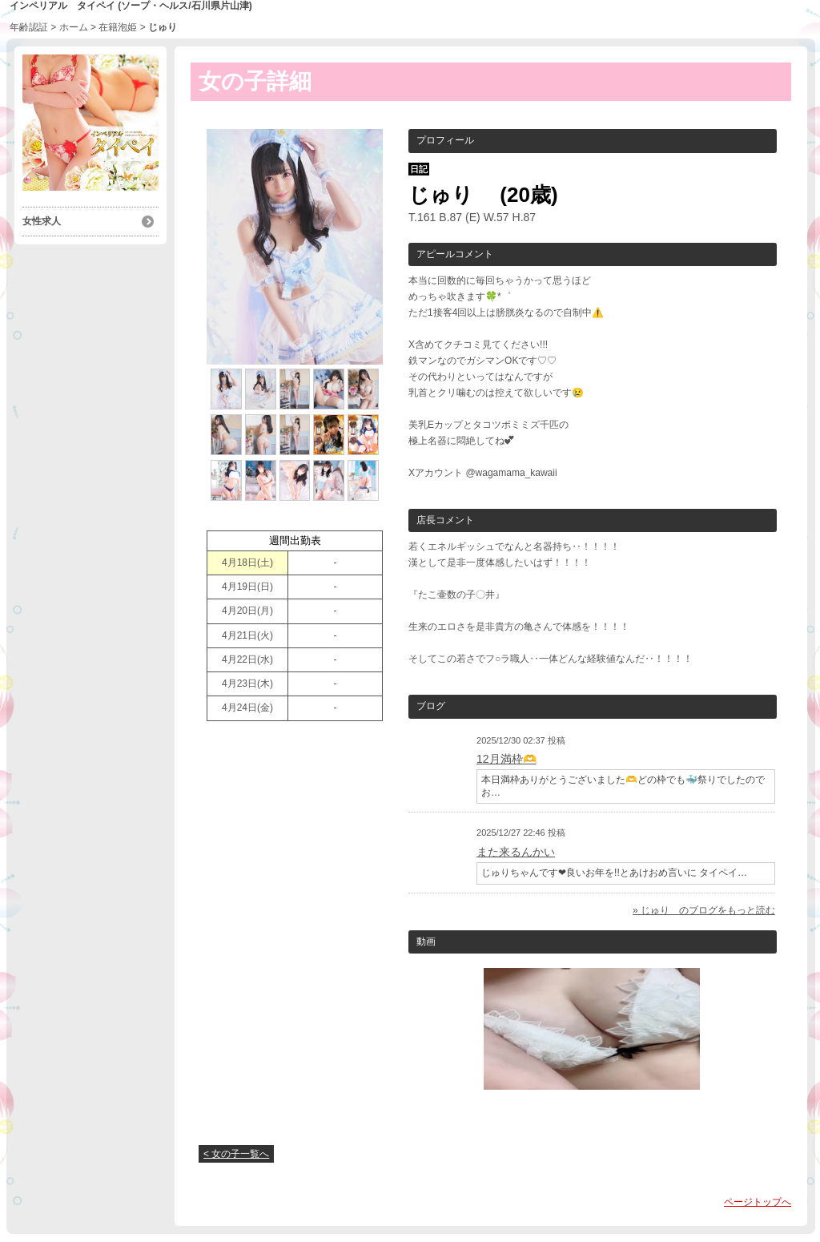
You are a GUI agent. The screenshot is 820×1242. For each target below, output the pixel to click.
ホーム (73, 27)
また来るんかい (515, 851)
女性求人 (41, 221)
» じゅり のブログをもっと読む (704, 910)
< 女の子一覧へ (236, 1153)
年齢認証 (29, 27)
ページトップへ (757, 1202)
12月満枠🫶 (506, 758)
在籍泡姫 (117, 27)
